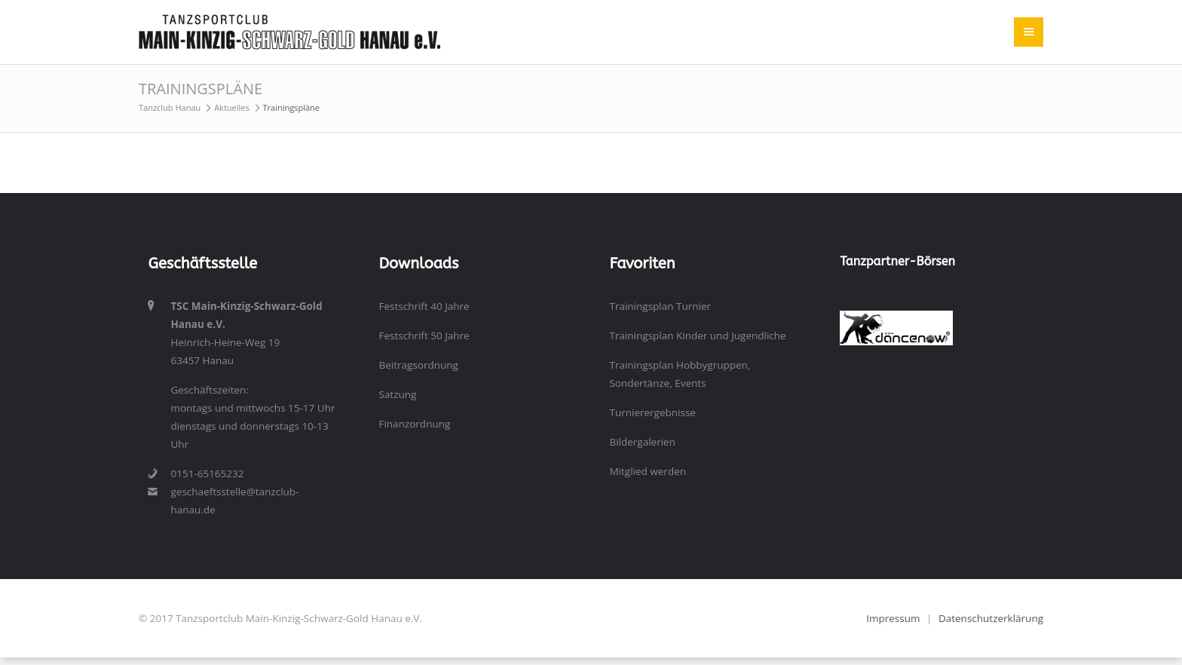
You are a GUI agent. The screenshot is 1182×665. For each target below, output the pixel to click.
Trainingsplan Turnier (660, 306)
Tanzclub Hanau (170, 107)
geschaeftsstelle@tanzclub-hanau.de (234, 500)
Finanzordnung (414, 424)
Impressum (893, 618)
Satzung (397, 394)
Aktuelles (232, 107)
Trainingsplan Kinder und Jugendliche (697, 335)
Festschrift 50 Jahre (423, 335)
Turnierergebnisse (652, 412)
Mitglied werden (647, 471)
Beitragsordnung (418, 365)
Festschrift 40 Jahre (423, 306)
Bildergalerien (642, 442)
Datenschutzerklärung (991, 618)
